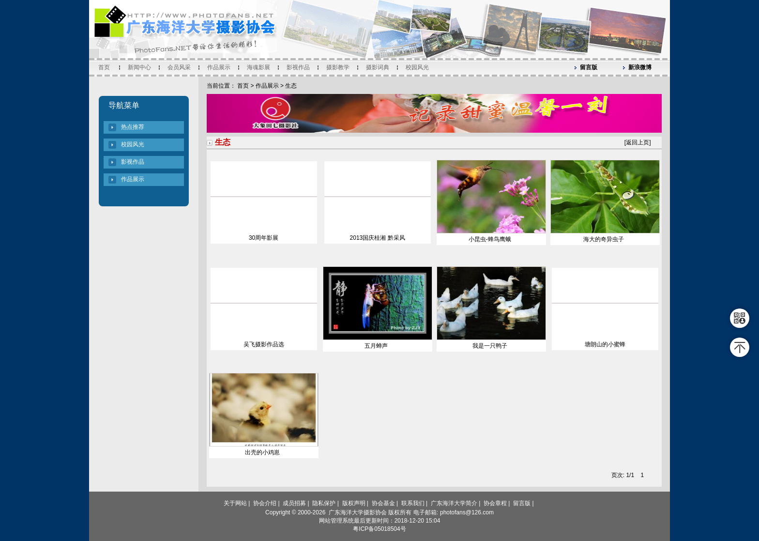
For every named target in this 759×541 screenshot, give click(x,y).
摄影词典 (377, 67)
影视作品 (298, 67)
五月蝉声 (376, 345)
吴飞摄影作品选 (263, 344)
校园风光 (417, 67)
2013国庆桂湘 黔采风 (377, 237)
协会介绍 (264, 503)
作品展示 (218, 67)
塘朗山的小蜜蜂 (605, 344)
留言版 (588, 67)
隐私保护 (323, 503)
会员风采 (179, 67)
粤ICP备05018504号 (379, 529)
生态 (291, 85)
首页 (104, 67)
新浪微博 (640, 67)
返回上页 (637, 142)
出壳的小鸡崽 (262, 452)
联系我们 (413, 503)
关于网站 (235, 503)
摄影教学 (337, 67)
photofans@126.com (467, 512)
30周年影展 (263, 237)
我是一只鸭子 (489, 345)
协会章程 (495, 503)
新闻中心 (139, 67)
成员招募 (294, 503)
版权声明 (353, 503)
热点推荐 (132, 127)
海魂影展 (258, 67)
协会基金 (383, 503)
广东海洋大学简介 (454, 503)
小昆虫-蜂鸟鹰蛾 (490, 239)
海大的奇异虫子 (603, 239)
